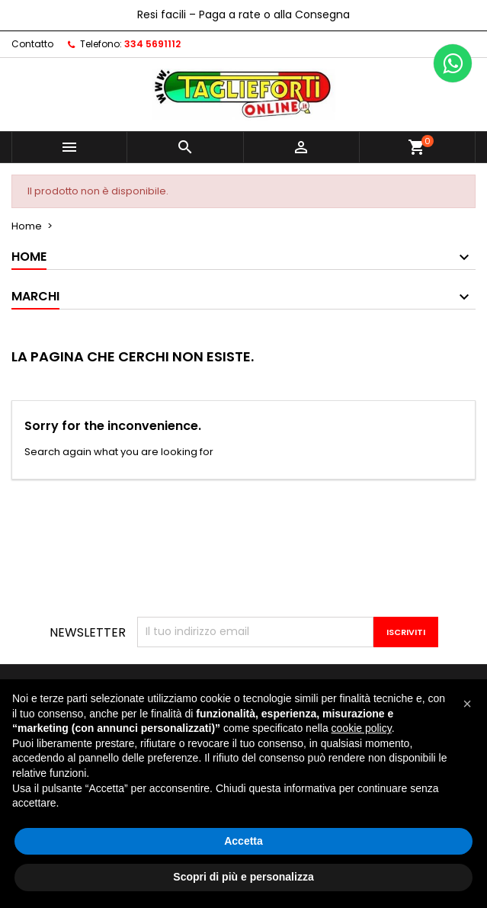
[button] (467, 703)
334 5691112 (152, 43)
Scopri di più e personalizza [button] (243, 877)
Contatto (32, 43)
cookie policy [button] (362, 728)
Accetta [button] (243, 841)
